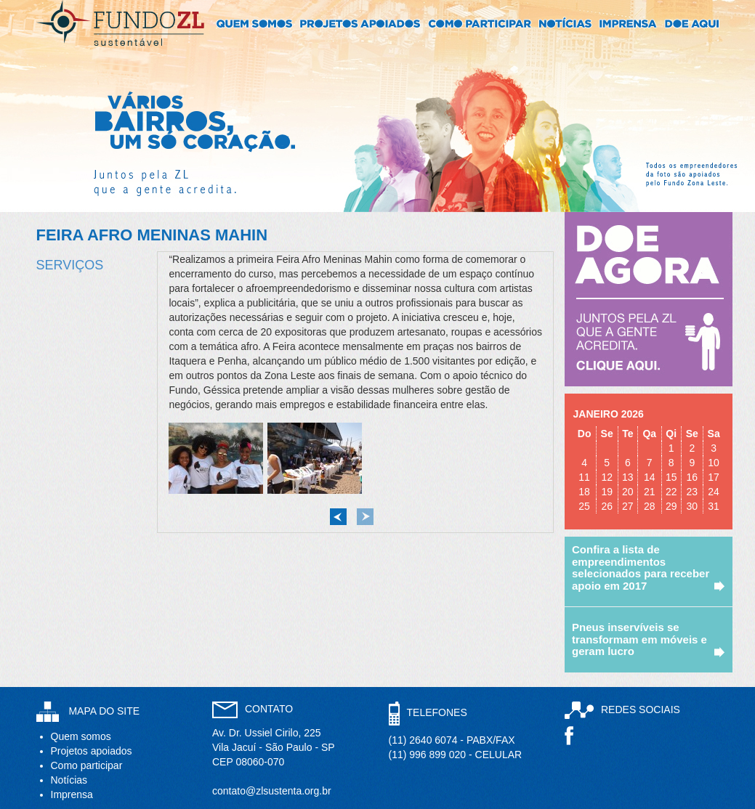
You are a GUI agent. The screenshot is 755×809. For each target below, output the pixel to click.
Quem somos (81, 736)
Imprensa (72, 794)
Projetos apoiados (91, 751)
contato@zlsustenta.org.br (271, 791)
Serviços (70, 265)
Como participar (87, 765)
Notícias (69, 780)
